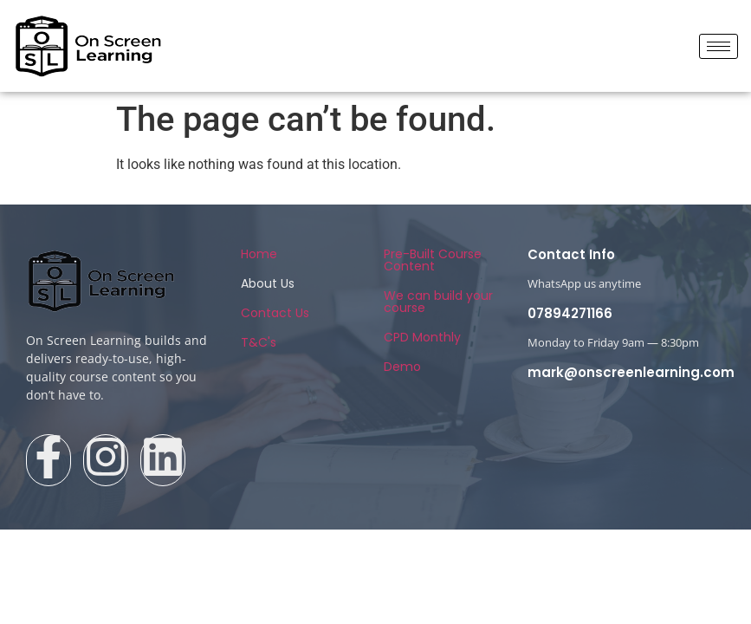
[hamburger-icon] (718, 46)
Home (259, 254)
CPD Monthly (422, 337)
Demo (402, 366)
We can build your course (438, 301)
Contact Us (275, 313)
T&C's (258, 342)
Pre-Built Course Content (433, 260)
